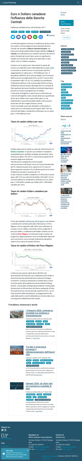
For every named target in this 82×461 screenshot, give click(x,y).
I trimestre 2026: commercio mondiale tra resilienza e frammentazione (39, 313)
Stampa (51, 35)
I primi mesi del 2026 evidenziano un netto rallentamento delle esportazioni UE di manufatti (66, 137)
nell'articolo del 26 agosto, (35, 221)
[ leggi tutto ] (36, 338)
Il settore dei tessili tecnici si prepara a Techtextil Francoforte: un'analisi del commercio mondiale (66, 201)
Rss (63, 15)
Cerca (63, 12)
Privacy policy (46, 458)
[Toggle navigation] (78, 3)
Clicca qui (66, 37)
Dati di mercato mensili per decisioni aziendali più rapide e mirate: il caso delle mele (66, 179)
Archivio (63, 119)
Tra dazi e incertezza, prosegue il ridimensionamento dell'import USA (40, 351)
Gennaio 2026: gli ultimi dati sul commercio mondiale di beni (39, 386)
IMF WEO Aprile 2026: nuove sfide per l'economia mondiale (66, 158)
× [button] (27, 450)
